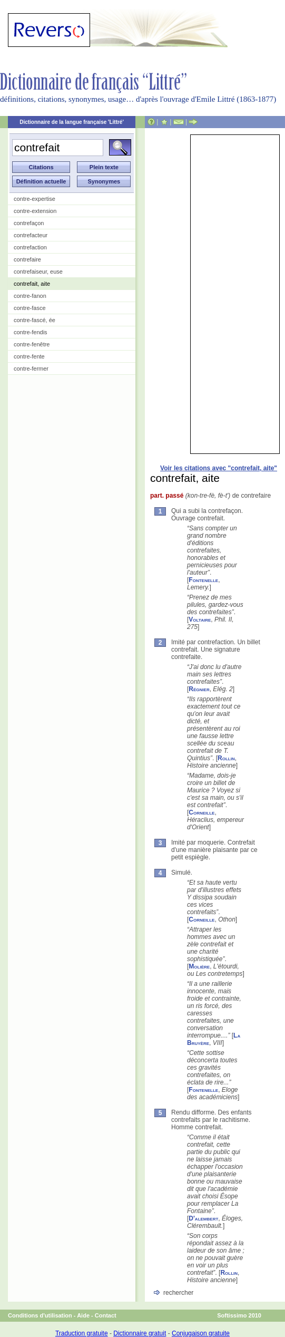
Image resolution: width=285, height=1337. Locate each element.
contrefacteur (30, 235)
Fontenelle (203, 580)
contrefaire (27, 259)
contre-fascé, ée (34, 320)
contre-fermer (31, 368)
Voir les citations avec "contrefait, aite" (218, 468)
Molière (199, 966)
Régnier (199, 689)
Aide (83, 1315)
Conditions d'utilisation (40, 1315)
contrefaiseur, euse (38, 271)
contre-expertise (34, 199)
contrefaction (30, 247)
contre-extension (35, 211)
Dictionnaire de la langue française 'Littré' (71, 122)
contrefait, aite (32, 283)
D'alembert (203, 1218)
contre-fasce (30, 308)
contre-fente (29, 356)
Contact (105, 1315)
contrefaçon (29, 223)
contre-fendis (30, 332)
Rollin (226, 758)
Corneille (201, 812)
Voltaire (200, 619)
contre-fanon (30, 296)
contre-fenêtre (32, 344)
